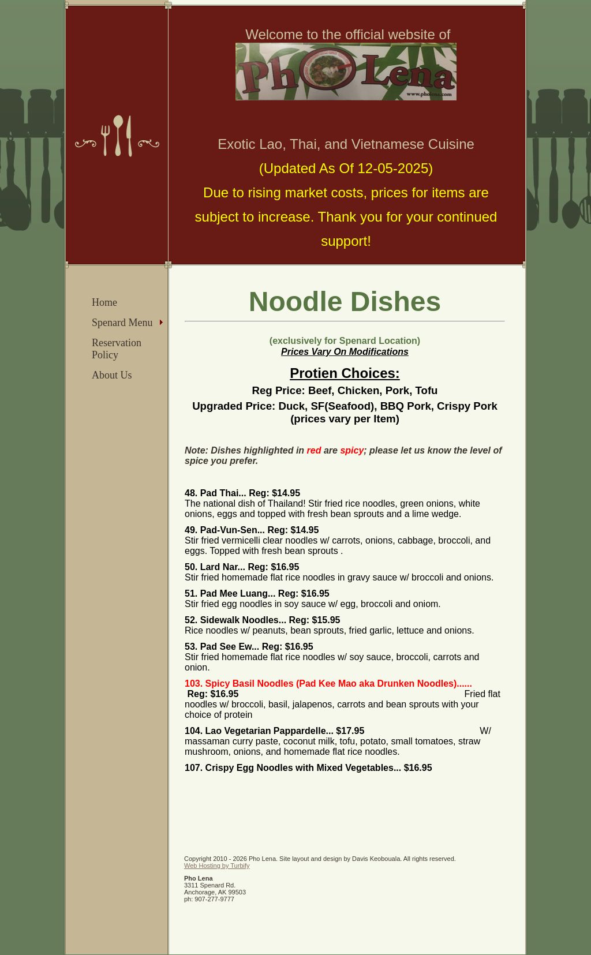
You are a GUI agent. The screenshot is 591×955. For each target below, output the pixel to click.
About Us (112, 375)
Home (104, 302)
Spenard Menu (122, 322)
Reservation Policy (116, 349)
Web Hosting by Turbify (217, 865)
